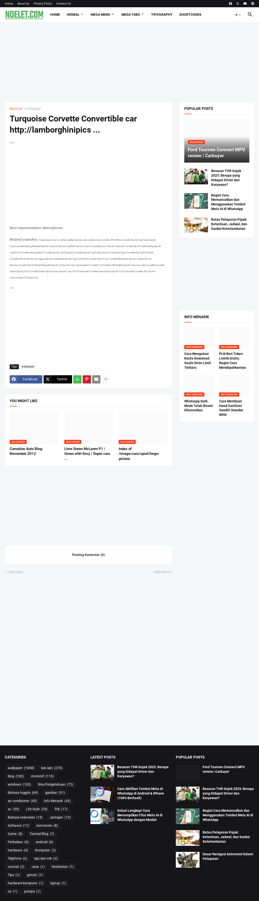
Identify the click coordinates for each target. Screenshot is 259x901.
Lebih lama (161, 572)
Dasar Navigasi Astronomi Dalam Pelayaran (228, 856)
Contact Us (63, 3)
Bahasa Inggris (23, 792)
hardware (18, 850)
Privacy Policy (43, 3)
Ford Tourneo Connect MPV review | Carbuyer (224, 769)
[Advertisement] (129, 62)
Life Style (36, 809)
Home (9, 3)
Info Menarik (57, 801)
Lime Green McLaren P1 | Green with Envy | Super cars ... (87, 454)
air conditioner (22, 801)
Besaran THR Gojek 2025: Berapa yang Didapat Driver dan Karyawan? (226, 178)
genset (35, 875)
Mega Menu (100, 14)
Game (15, 834)
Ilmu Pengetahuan (55, 784)
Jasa (38, 866)
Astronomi (47, 825)
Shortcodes (190, 14)
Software (18, 825)
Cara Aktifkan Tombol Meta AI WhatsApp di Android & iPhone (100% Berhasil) (140, 793)
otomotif (42, 776)
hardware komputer (25, 883)
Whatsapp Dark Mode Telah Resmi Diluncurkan (198, 405)
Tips (14, 875)
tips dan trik (46, 858)
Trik (60, 809)
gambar (55, 792)
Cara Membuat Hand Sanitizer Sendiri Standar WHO (231, 408)
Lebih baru (15, 572)
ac (13, 809)
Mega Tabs (130, 14)
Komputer (45, 850)
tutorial (16, 866)
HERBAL (73, 14)
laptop (58, 883)
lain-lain (51, 768)
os (12, 891)
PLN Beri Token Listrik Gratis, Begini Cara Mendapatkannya (232, 360)
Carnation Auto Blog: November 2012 (26, 451)
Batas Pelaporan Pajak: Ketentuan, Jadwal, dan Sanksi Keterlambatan (229, 224)
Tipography (161, 14)
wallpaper (33, 109)
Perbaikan (18, 842)
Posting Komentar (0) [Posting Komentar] (88, 555)
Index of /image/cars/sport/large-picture (139, 454)
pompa (32, 891)
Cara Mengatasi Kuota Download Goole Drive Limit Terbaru (197, 360)
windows (19, 784)
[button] (238, 14)
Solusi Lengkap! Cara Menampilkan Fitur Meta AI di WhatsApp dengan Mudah (140, 815)
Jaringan (60, 817)
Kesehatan (63, 866)
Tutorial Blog (42, 834)
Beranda (16, 109)
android (44, 842)
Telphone (17, 858)
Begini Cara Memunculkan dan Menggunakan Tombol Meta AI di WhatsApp (228, 202)
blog (16, 776)
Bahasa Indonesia (25, 817)
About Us (23, 3)
